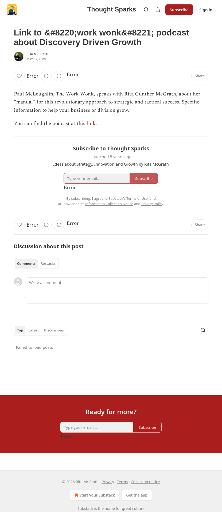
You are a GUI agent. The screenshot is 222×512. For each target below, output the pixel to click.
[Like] (19, 76)
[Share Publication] (158, 9)
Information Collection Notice (109, 203)
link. (92, 123)
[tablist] (36, 263)
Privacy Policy (152, 203)
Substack (85, 508)
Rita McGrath (37, 54)
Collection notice (145, 481)
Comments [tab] (26, 263)
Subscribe (179, 9)
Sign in (205, 9)
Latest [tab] (33, 330)
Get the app (136, 495)
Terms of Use (137, 198)
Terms (122, 481)
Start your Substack (94, 495)
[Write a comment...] (117, 290)
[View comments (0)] (46, 76)
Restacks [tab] (48, 263)
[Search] (146, 9)
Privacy (108, 481)
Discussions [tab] (54, 330)
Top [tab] (20, 330)
